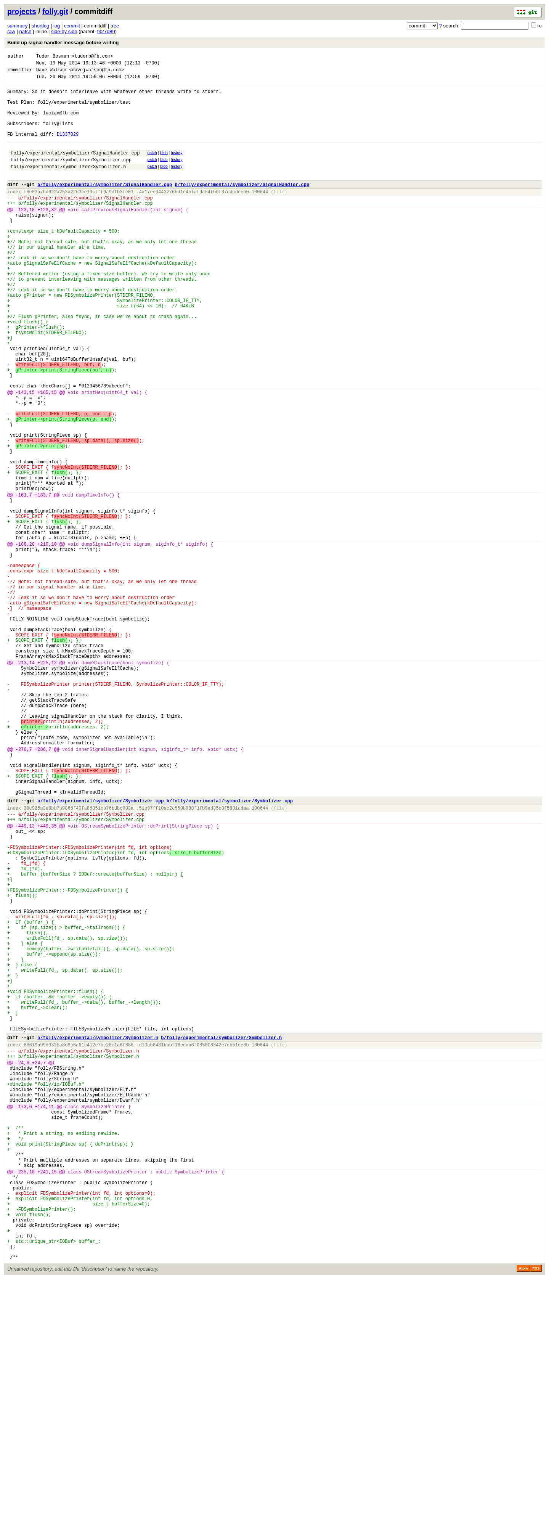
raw (11, 31)
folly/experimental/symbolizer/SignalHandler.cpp (75, 170)
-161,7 (24, 582)
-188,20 (25, 641)
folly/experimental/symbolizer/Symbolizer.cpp (71, 178)
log (56, 26)
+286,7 (43, 890)
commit (72, 26)
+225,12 (46, 785)
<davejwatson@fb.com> (96, 73)
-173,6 (24, 1320)
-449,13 (25, 981)
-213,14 (25, 785)
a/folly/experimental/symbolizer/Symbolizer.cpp (100, 951)
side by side (64, 31)
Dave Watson (51, 73)
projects (21, 11)
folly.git (55, 11)
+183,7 (43, 582)
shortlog (40, 26)
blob (164, 169)
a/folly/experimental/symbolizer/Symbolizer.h (97, 1237)
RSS (535, 1514)
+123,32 (46, 236)
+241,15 (46, 1399)
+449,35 (46, 981)
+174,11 (44, 1320)
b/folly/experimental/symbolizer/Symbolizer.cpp (230, 951)
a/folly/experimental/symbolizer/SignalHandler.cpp (104, 206)
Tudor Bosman (52, 57)
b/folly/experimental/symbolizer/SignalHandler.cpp (242, 206)
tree (115, 26)
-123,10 (25, 236)
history (176, 169)
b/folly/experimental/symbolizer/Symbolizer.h (221, 1237)
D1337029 (68, 149)
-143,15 (25, 457)
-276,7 (24, 890)
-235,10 (25, 1399)
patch (25, 31)
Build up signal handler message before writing (63, 42)
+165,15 (46, 457)
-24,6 (22, 1267)
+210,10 (46, 641)
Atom (523, 1514)
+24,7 (39, 1267)
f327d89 (106, 31)
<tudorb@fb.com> (92, 57)
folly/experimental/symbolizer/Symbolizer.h (68, 186)
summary (17, 26)
